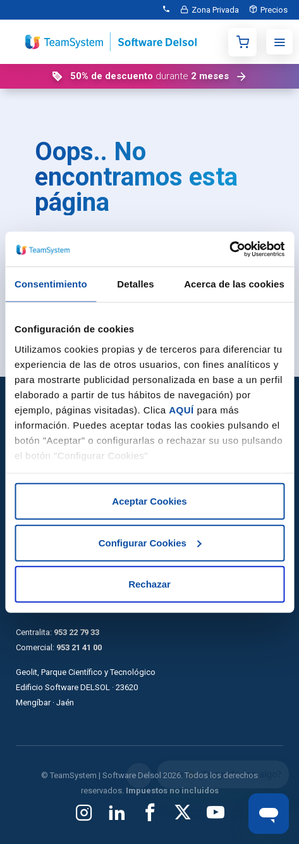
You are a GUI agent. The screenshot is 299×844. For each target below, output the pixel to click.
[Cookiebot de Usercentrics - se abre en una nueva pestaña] (229, 249)
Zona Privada (215, 10)
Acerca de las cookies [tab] (234, 284)
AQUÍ (181, 409)
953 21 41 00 (79, 647)
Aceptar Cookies (149, 501)
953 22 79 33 (76, 632)
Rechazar (149, 584)
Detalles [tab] (135, 284)
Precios (274, 10)
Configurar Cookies (150, 542)
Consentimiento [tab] (51, 284)
